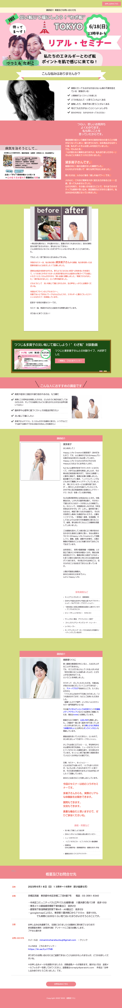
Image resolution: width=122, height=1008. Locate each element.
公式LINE (84, 720)
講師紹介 (50, 10)
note (75, 714)
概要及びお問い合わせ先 (65, 10)
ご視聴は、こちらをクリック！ (70, 361)
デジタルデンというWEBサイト (80, 709)
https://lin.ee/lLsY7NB (40, 949)
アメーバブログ (72, 688)
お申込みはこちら (61, 984)
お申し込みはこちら (111, 3)
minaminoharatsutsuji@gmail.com (58, 940)
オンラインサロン (90, 728)
